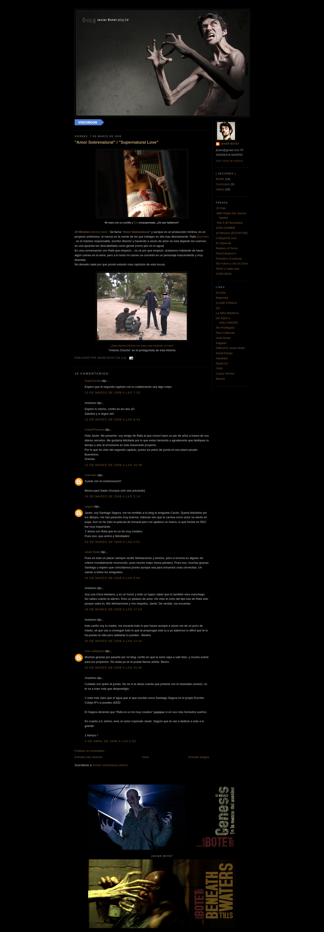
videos (220, 189)
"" (136, 232)
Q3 (218, 308)
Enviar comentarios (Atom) (110, 765)
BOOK (220, 179)
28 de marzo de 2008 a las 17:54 (113, 609)
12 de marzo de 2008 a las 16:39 (113, 465)
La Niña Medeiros (227, 313)
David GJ (222, 363)
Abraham (222, 358)
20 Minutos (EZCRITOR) (232, 233)
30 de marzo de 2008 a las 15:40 (113, 667)
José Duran (223, 338)
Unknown (91, 475)
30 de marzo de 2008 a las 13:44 (113, 641)
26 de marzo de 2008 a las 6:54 (112, 578)
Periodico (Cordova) (229, 258)
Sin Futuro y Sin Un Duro (232, 263)
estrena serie (91, 232)
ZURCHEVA (224, 273)
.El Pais (221, 208)
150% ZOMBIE (225, 228)
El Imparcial (223, 243)
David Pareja (224, 353)
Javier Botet (92, 552)
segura (89, 506)
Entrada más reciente (88, 757)
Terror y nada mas (227, 268)
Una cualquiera (94, 651)
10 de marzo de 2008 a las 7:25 (112, 392)
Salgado (221, 343)
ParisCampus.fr (226, 253)
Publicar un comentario (89, 750)
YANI (219, 368)
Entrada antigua (199, 757)
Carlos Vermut (225, 373)
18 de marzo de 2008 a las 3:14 (112, 496)
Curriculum (223, 184)
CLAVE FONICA (226, 303)
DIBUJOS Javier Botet (230, 348)
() (203, 236)
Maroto (220, 378)
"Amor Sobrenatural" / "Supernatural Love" (117, 142)
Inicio (145, 757)
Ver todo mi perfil (230, 161)
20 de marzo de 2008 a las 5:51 (112, 542)
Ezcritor (221, 292)
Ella (136, 222)
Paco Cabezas (225, 332)
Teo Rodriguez (225, 327)
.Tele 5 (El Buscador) (229, 222)
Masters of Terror (227, 248)
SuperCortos (93, 380)
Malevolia (222, 297)
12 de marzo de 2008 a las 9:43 (112, 419)
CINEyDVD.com (226, 238)
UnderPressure (94, 429)
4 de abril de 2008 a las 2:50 (110, 741)
